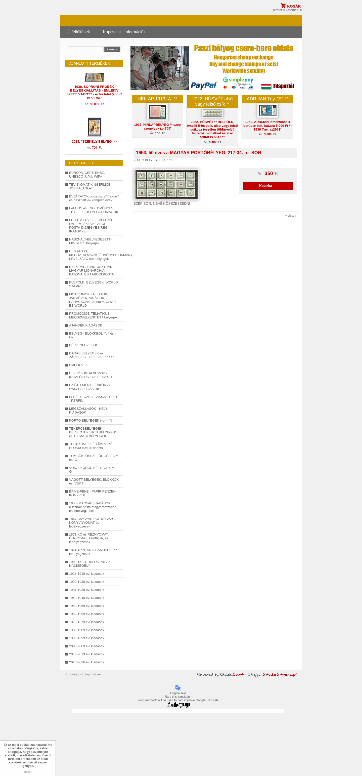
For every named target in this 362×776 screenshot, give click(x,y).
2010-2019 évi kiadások (86, 654)
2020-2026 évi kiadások (86, 662)
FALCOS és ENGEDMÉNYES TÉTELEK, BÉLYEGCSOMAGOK (93, 210)
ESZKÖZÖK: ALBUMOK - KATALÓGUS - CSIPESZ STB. (91, 375)
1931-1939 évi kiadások (86, 590)
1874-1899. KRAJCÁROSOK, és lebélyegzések (93, 552)
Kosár (294, 6)
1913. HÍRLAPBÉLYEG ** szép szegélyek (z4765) (157, 126)
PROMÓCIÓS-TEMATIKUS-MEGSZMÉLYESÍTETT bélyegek (93, 315)
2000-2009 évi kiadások (86, 646)
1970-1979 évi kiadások (86, 622)
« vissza (290, 215)
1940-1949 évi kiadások (86, 598)
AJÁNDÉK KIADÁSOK (85, 325)
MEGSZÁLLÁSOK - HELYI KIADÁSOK (88, 410)
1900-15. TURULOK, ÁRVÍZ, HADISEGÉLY (90, 563)
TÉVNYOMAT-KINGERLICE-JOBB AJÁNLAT (90, 186)
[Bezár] (28, 771)
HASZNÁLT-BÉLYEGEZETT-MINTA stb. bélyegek (90, 241)
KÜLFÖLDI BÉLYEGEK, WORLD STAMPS (93, 284)
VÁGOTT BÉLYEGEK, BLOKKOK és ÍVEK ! (94, 481)
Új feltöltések (78, 31)
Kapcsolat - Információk (124, 31)
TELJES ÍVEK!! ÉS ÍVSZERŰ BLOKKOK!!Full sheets (90, 446)
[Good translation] (172, 705)
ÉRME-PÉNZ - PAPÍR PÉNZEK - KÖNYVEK (93, 493)
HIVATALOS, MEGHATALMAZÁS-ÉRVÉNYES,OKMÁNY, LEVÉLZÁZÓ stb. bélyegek (94, 255)
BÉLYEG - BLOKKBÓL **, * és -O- (92, 335)
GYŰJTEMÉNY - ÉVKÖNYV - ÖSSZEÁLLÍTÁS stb (91, 387)
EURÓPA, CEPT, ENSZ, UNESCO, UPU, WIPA (87, 174)
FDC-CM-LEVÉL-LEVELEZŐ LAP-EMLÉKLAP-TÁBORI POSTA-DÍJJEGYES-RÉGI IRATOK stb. (90, 225)
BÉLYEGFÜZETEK (83, 345)
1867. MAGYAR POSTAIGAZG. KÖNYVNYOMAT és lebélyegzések (92, 522)
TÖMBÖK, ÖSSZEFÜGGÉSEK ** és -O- (93, 458)
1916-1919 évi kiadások (86, 574)
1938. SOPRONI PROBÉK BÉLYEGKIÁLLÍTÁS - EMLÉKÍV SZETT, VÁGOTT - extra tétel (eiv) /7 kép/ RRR (94, 92)
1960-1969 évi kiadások (86, 614)
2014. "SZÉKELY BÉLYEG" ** (94, 141)
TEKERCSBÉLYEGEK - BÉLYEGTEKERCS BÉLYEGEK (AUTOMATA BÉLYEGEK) (92, 432)
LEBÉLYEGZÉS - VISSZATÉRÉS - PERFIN (93, 398)
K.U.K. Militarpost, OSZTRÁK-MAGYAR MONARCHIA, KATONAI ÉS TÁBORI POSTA (91, 270)
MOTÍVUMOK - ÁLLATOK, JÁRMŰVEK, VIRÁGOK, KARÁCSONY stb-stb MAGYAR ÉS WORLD (92, 299)
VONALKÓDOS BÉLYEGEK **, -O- (93, 469)
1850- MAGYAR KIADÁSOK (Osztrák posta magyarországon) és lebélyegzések (93, 507)
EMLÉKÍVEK (78, 365)
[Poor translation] (184, 705)
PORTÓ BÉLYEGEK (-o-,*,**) (90, 420)
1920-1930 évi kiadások (86, 582)
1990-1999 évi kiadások (86, 638)
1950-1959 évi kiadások (86, 606)
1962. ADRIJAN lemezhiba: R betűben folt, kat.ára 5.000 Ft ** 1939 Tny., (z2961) (267, 125)
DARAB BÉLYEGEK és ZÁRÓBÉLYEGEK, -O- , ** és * (91, 355)
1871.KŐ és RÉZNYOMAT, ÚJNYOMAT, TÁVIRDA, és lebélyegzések (89, 538)
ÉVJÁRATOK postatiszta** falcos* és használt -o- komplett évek (94, 198)
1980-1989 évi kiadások (86, 630)
